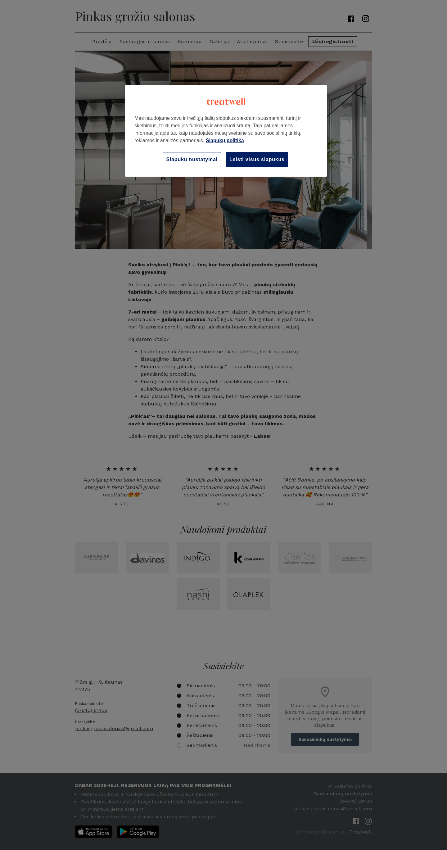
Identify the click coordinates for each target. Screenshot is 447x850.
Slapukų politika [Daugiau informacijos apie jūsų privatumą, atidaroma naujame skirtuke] (225, 140)
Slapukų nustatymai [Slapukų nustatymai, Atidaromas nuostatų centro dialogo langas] (192, 159)
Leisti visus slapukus (257, 159)
